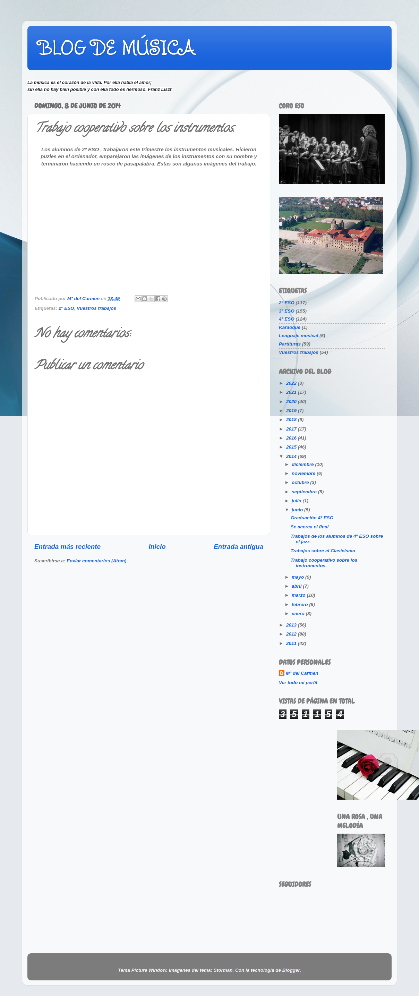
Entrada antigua (238, 546)
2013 (292, 625)
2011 (292, 643)
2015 (292, 447)
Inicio (157, 546)
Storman (223, 970)
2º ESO (66, 308)
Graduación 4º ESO (312, 517)
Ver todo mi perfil (298, 682)
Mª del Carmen (302, 673)
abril (297, 586)
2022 (292, 383)
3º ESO (286, 311)
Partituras (290, 344)
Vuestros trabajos (96, 308)
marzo (299, 595)
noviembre (304, 473)
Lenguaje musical (298, 335)
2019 (292, 410)
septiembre (305, 491)
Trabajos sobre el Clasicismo (323, 550)
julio (297, 500)
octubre (301, 482)
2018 (292, 419)
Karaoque (289, 327)
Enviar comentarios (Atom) (97, 560)
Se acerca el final (310, 526)
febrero (300, 604)
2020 (292, 401)
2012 (292, 634)
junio (298, 509)
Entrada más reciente (67, 546)
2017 (292, 429)
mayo (298, 577)
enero (299, 613)
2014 (292, 456)
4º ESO (286, 319)
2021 (292, 392)
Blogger (291, 970)
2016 (292, 438)
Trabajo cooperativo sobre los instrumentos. (324, 562)
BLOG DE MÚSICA (116, 47)
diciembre (303, 464)
